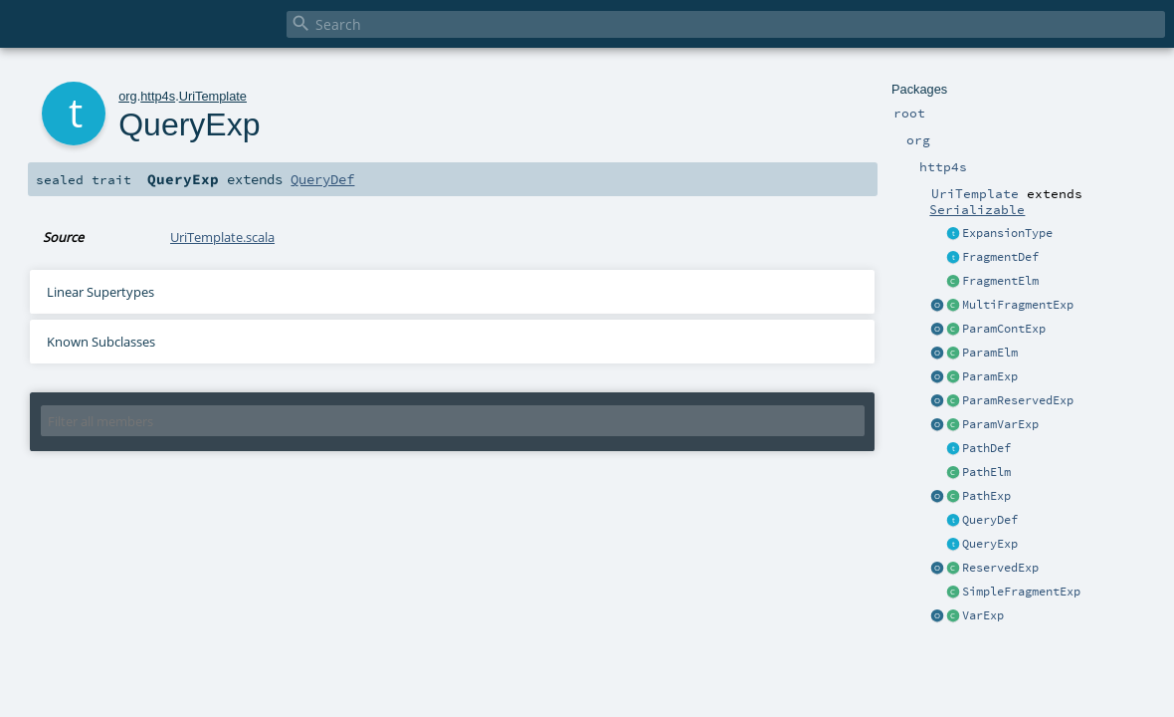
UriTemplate (213, 96)
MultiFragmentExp (1018, 305)
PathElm (986, 472)
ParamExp (990, 376)
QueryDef (990, 520)
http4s (157, 96)
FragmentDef (1000, 257)
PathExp (986, 496)
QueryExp (990, 544)
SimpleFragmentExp (1021, 591)
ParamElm (990, 352)
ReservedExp (1000, 568)
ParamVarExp (1000, 424)
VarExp (983, 615)
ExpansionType (1007, 233)
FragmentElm (1000, 281)
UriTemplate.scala (222, 237)
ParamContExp (1004, 329)
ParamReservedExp (1018, 400)
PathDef (986, 448)
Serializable (977, 209)
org (127, 96)
